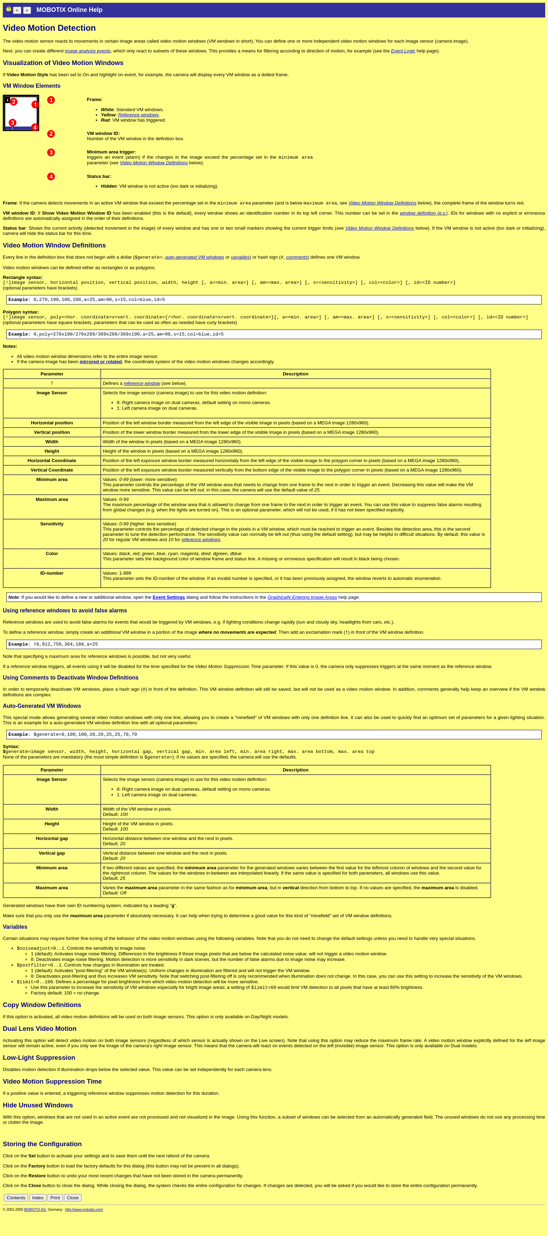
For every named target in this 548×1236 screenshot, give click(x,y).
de (503, 1219)
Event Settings (169, 606)
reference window (142, 390)
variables (240, 259)
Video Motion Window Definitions (154, 163)
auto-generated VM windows (194, 259)
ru (542, 1219)
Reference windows (138, 114)
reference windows (200, 548)
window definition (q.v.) (424, 214)
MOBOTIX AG (35, 1231)
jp (535, 1219)
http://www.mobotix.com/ (84, 1231)
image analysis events (88, 50)
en (511, 1219)
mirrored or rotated (101, 368)
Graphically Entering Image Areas (302, 606)
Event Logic (403, 50)
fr (525, 1219)
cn (495, 1219)
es (518, 1219)
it (530, 1219)
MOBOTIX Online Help (69, 9)
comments (296, 259)
